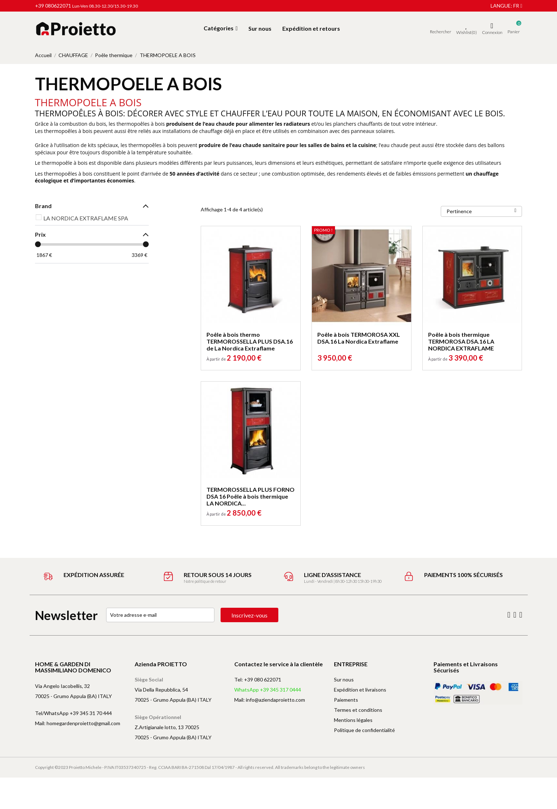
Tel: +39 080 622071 (257, 679)
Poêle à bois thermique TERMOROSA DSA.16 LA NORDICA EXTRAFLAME (461, 341)
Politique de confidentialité (364, 730)
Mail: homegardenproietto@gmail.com (77, 723)
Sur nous (344, 679)
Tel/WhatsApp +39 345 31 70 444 (73, 713)
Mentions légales (353, 720)
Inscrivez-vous (249, 615)
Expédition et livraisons (360, 690)
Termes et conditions (358, 710)
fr (517, 6)
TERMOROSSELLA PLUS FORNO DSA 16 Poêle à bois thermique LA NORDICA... (250, 496)
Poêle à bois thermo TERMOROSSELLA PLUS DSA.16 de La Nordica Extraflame (249, 341)
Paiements (346, 700)
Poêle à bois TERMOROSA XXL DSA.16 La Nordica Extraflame (358, 338)
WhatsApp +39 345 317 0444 (267, 690)
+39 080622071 (53, 6)
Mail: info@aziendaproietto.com (269, 700)
